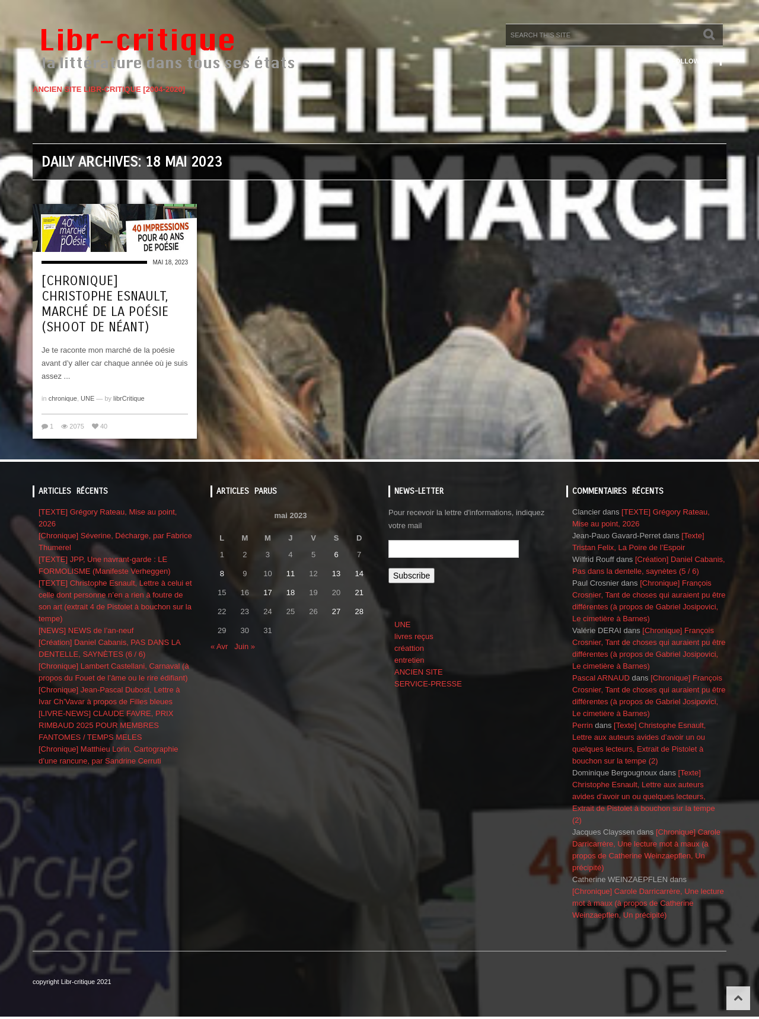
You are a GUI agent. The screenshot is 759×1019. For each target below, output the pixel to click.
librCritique (129, 398)
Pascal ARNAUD (601, 677)
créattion (409, 648)
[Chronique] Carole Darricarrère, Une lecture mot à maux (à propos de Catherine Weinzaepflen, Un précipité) (648, 903)
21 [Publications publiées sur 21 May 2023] (359, 592)
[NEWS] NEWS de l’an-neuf (86, 630)
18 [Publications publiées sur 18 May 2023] (290, 592)
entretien (409, 660)
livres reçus (413, 636)
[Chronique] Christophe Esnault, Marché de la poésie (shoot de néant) (105, 304)
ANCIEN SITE (418, 671)
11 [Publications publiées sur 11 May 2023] (290, 573)
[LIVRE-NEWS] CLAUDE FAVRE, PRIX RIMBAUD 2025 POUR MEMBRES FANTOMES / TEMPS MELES (106, 725)
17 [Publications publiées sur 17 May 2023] (267, 592)
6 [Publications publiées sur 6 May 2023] (336, 554)
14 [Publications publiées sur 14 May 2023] (359, 573)
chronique (63, 398)
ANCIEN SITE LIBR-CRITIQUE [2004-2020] (109, 89)
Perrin (582, 725)
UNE (87, 398)
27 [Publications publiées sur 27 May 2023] (336, 611)
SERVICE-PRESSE (428, 683)
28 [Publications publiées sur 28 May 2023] (359, 611)
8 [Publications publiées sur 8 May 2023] (222, 573)
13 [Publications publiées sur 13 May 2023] (336, 573)
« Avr (219, 646)
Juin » (244, 646)
